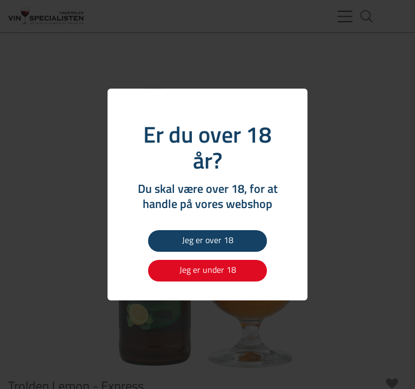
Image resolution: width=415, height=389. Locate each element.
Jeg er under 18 (207, 269)
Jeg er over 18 (207, 239)
